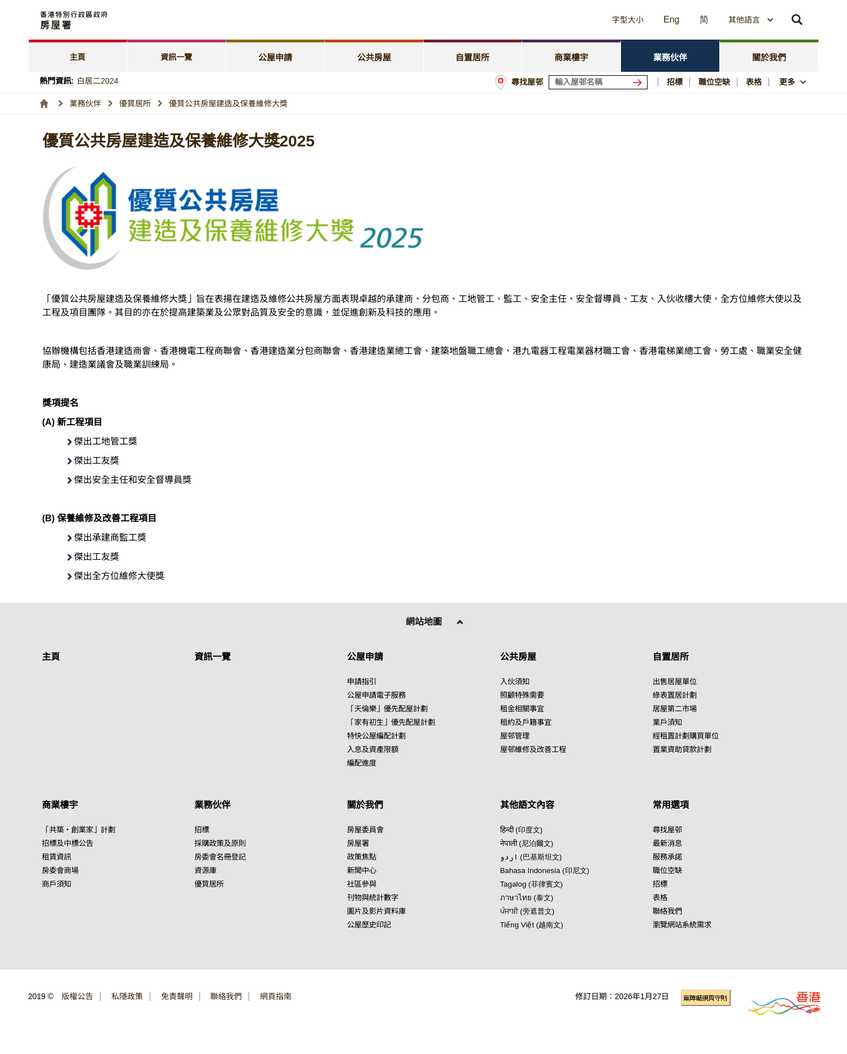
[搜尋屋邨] (639, 82)
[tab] (78, 56)
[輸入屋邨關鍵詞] (598, 82)
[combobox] (751, 20)
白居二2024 (97, 80)
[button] (525, 20)
